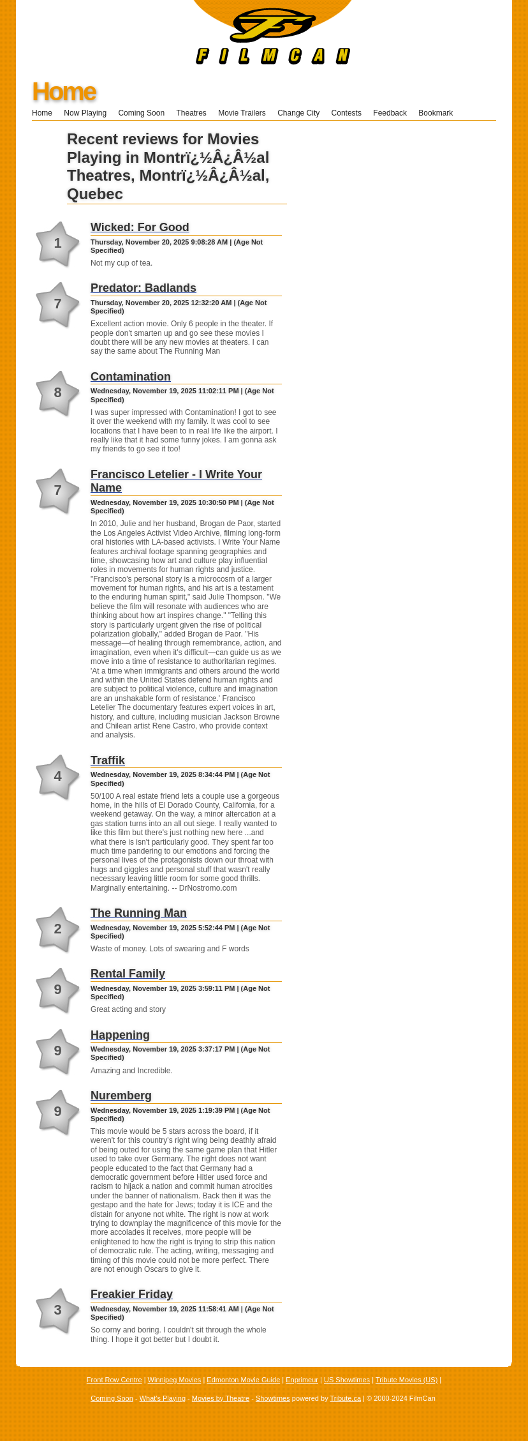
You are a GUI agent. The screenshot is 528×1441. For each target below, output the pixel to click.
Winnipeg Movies (175, 1380)
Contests (347, 113)
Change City (298, 113)
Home (63, 91)
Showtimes (273, 1398)
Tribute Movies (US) (406, 1380)
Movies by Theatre (220, 1398)
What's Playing (163, 1398)
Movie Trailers (242, 113)
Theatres (191, 113)
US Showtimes (347, 1380)
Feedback (390, 113)
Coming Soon (141, 113)
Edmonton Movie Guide (243, 1380)
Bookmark (439, 113)
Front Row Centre (114, 1380)
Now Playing (85, 113)
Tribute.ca (346, 1398)
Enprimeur (302, 1380)
